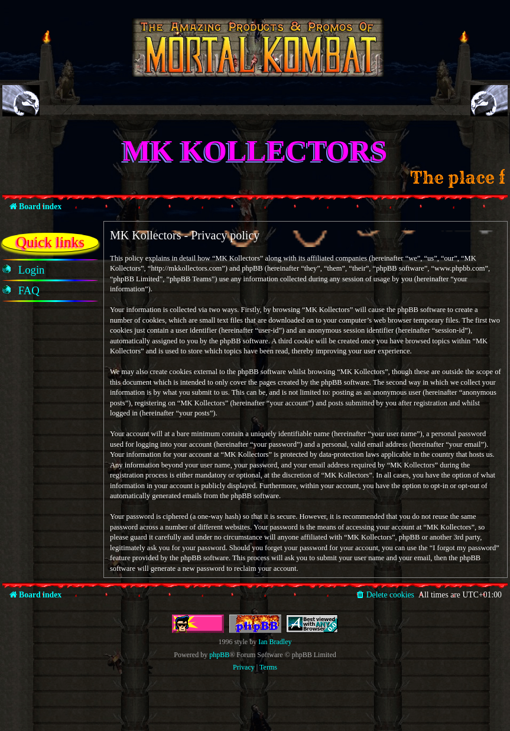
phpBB (219, 655)
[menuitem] (31, 270)
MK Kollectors (255, 150)
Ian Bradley (274, 642)
